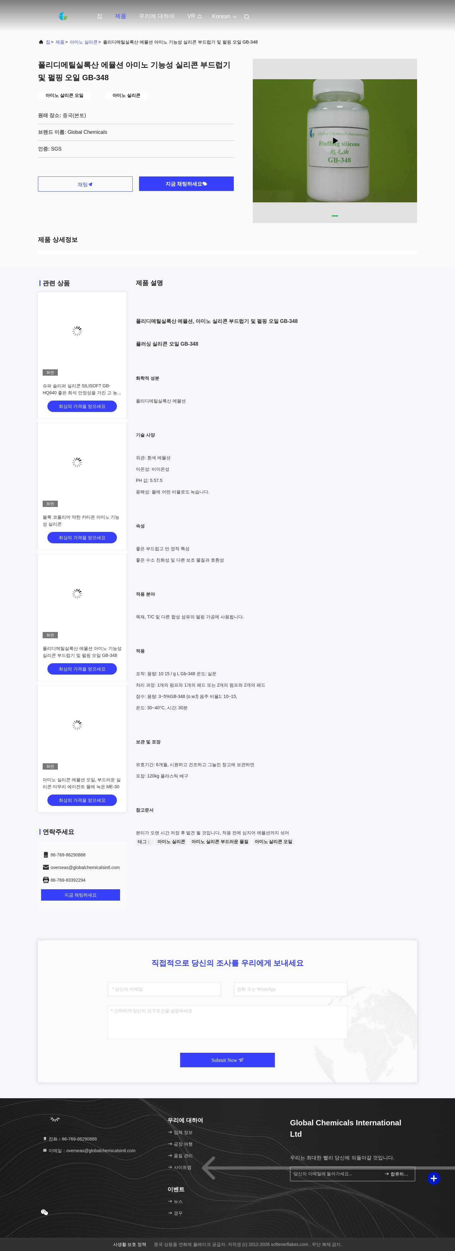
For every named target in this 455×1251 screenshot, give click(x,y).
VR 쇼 (195, 16)
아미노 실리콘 (84, 42)
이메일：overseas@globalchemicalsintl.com (89, 1150)
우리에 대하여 (157, 16)
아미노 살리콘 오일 (274, 841)
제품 (120, 16)
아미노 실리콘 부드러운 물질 (219, 841)
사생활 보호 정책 (130, 1244)
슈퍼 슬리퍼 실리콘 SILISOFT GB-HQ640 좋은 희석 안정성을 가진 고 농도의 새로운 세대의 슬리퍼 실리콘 (82, 392)
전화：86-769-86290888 (69, 1138)
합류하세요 (397, 1174)
